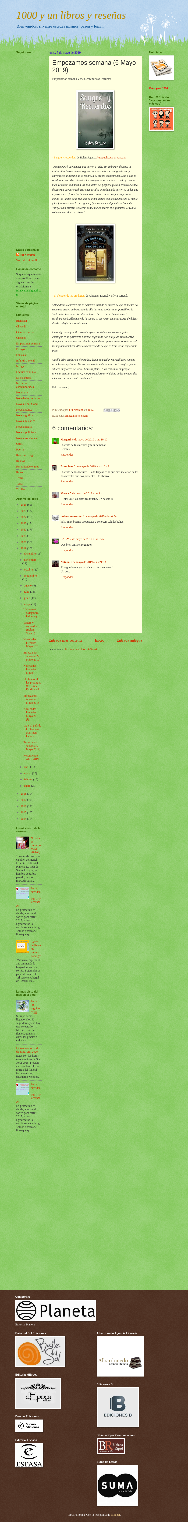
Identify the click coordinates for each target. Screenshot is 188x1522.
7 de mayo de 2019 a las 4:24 (99, 516)
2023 (24, 523)
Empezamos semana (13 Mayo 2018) (31, 699)
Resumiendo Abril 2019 (31, 757)
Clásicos (21, 337)
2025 (24, 511)
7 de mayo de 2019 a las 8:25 (87, 539)
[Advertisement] (26, 140)
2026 (24, 504)
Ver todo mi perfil (26, 260)
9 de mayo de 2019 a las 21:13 (88, 562)
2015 (24, 812)
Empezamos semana (76, 415)
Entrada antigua (129, 640)
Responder (67, 454)
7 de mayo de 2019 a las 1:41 (87, 493)
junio (27, 598)
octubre (29, 569)
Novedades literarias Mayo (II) (30, 669)
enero (27, 785)
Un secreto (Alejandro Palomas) (31, 613)
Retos (19, 472)
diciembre (30, 553)
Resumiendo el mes (27, 466)
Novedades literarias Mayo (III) (30, 643)
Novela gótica (24, 409)
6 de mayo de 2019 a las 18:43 (91, 466)
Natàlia (65, 562)
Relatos (20, 461)
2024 (24, 517)
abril (27, 767)
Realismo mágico (26, 455)
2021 (24, 536)
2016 (24, 806)
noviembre (30, 559)
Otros (19, 443)
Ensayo (20, 349)
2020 (24, 542)
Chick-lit (21, 326)
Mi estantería (23, 377)
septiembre (30, 575)
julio (27, 591)
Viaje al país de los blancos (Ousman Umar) (32, 731)
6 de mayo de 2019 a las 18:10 (89, 439)
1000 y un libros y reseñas (71, 15)
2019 (24, 548)
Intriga (20, 366)
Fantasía (21, 355)
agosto (28, 585)
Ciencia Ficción (25, 332)
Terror (19, 483)
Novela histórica (25, 421)
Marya (65, 493)
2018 (24, 793)
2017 (24, 800)
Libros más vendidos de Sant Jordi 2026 (28, 1049)
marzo (28, 773)
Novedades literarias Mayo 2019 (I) (31, 714)
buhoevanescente (71, 516)
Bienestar (21, 320)
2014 (24, 818)
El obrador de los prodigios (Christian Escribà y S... (32, 684)
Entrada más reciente (66, 640)
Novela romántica (26, 438)
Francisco (67, 466)
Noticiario (22, 392)
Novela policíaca (26, 432)
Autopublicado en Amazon (111, 157)
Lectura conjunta (26, 372)
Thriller (20, 489)
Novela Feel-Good (27, 404)
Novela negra (24, 426)
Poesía (20, 449)
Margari (66, 439)
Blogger (115, 1514)
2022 (24, 529)
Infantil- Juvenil (25, 360)
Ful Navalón (27, 255)
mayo (27, 604)
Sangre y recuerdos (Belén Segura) (30, 628)
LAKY (65, 539)
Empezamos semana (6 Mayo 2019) (31, 746)
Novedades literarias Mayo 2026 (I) (36, 845)
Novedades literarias (28, 398)
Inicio (99, 640)
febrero (28, 779)
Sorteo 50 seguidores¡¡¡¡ (36, 1007)
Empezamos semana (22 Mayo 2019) (31, 656)
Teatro (20, 478)
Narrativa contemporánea (25, 385)
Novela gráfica (24, 415)
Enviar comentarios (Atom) (81, 649)
